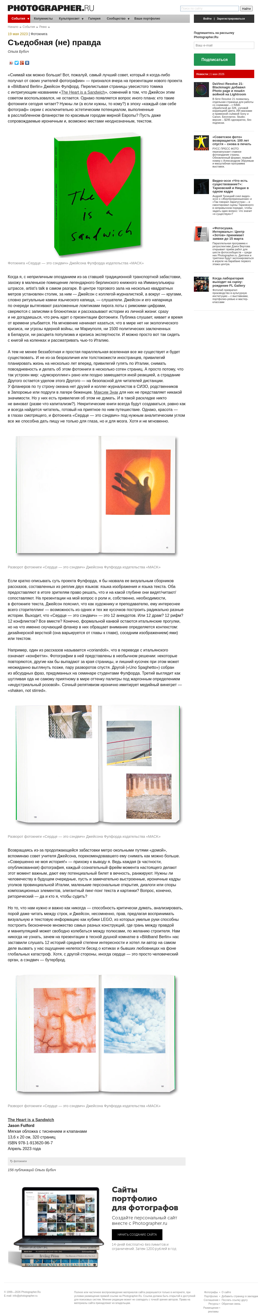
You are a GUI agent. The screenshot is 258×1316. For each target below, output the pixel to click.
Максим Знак (106, 392)
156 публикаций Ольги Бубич (32, 1170)
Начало (13, 27)
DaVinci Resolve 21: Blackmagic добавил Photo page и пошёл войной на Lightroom (229, 89)
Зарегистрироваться (231, 18)
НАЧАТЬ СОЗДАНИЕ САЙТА (137, 1234)
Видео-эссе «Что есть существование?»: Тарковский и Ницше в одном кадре (230, 186)
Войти (207, 18)
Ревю (43, 27)
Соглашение (211, 1300)
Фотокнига (39, 34)
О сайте (226, 1292)
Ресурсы (213, 1303)
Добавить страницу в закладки (240, 1296)
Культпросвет (69, 18)
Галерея (94, 18)
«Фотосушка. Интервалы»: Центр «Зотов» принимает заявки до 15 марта (228, 233)
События (18, 18)
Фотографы (211, 1292)
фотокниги (20, 1161)
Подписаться (214, 59)
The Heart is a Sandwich (83, 92)
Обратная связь (231, 1303)
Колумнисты (43, 18)
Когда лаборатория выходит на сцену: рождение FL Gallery (228, 281)
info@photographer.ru (25, 1295)
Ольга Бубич (18, 51)
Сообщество (116, 18)
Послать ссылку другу (235, 1300)
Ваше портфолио (147, 18)
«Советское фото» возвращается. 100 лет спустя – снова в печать (231, 140)
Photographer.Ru (31, 1292)
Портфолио (211, 1296)
